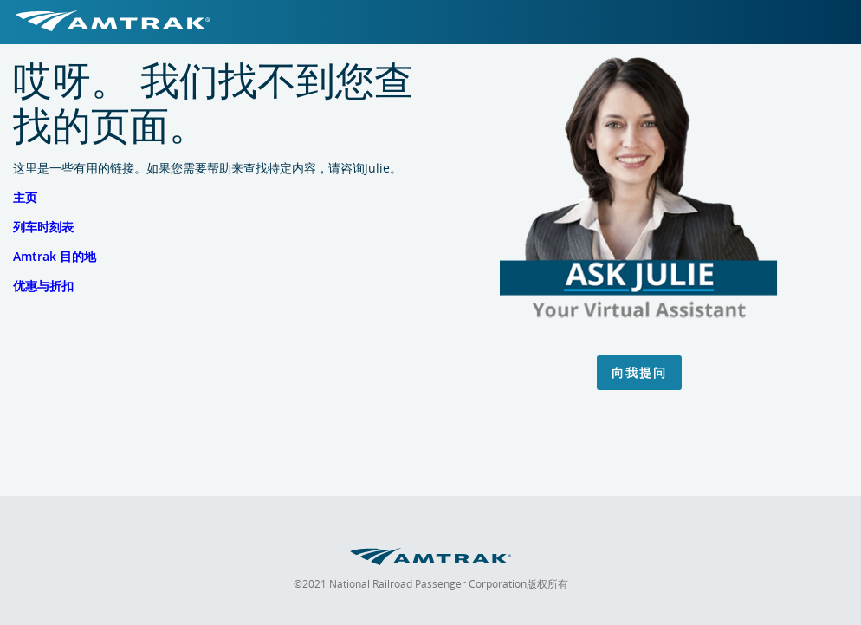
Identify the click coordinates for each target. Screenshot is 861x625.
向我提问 (639, 372)
